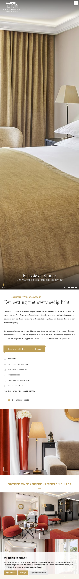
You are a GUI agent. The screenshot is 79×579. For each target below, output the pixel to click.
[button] (65, 287)
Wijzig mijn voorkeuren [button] (38, 573)
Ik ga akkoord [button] (10, 573)
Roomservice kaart (18, 400)
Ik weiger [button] (23, 573)
